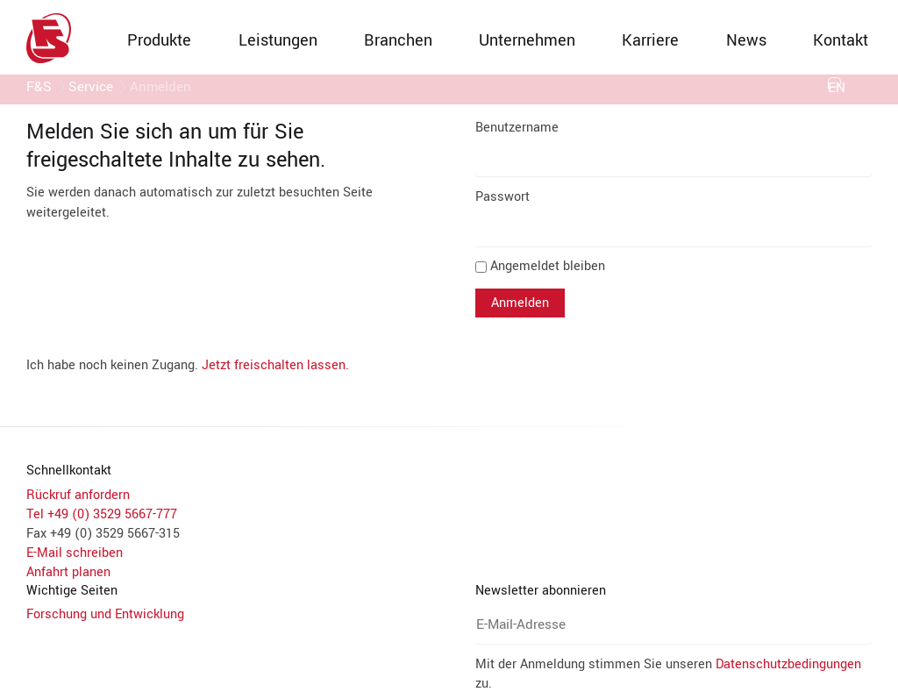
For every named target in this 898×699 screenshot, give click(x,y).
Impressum (392, 468)
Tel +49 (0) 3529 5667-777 (101, 514)
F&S (39, 90)
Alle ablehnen (573, 429)
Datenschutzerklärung (480, 468)
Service (90, 90)
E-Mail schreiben (74, 553)
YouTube (221, 383)
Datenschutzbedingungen (548, 583)
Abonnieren (523, 619)
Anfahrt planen (68, 572)
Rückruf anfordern (78, 495)
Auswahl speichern (456, 429)
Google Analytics (244, 333)
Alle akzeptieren (332, 429)
